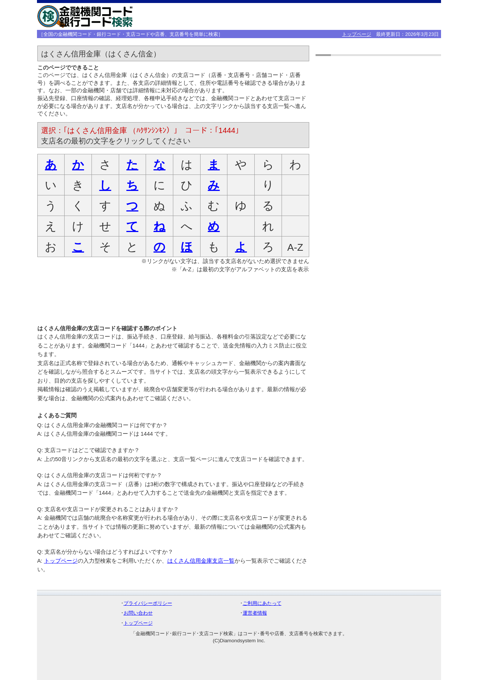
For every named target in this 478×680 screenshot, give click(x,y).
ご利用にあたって (262, 603)
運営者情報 (255, 613)
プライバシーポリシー (148, 603)
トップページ (356, 34)
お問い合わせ (138, 613)
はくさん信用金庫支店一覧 (201, 561)
